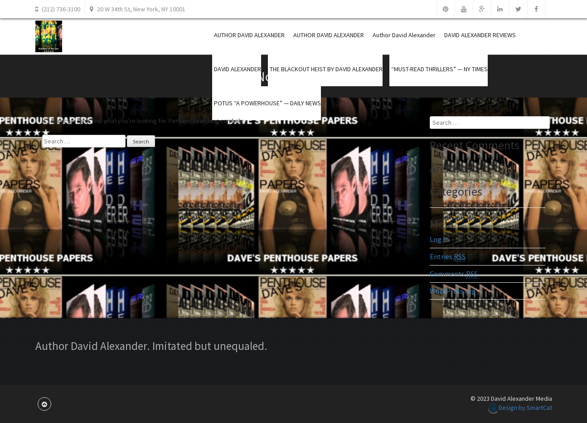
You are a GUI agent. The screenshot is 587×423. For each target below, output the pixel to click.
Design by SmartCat (520, 407)
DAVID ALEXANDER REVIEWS (480, 35)
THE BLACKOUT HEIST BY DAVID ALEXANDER (326, 69)
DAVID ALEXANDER (237, 69)
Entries (448, 256)
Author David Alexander (404, 35)
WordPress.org (452, 290)
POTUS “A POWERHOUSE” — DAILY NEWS (267, 103)
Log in (439, 239)
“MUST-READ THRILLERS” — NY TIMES (439, 69)
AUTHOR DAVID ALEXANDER (249, 35)
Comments (454, 274)
